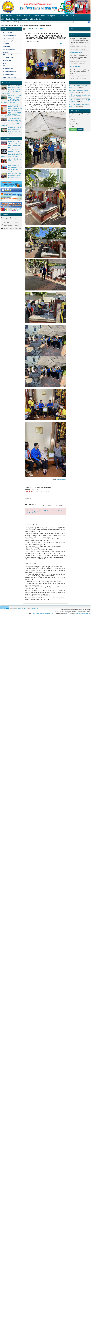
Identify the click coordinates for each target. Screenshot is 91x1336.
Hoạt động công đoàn (9, 49)
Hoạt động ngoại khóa (9, 41)
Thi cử (4, 63)
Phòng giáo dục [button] (36, 19)
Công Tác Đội (6, 46)
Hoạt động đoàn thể (8, 38)
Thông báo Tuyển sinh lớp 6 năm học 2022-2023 (39, 581)
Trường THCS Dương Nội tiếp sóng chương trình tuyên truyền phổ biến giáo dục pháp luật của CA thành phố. (11, 122)
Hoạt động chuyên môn (12, 35)
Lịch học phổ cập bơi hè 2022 (34, 596)
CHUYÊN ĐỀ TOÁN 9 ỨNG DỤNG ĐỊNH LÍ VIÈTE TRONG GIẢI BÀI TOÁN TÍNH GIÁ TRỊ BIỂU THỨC (11, 89)
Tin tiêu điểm (6, 139)
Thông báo (12, 66)
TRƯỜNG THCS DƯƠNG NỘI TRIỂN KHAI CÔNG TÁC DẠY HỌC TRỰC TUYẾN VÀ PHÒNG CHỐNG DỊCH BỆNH (11, 153)
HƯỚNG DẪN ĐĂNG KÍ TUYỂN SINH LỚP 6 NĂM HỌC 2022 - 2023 (45, 577)
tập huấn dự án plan (31, 559)
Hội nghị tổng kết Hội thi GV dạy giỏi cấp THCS (14, 160)
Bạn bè (72, 119)
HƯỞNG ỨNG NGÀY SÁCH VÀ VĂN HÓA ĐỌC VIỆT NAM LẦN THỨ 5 (14, 130)
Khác (71, 126)
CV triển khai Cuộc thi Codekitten (35, 550)
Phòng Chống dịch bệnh (12, 77)
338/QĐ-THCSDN (75, 67)
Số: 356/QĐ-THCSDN (76, 52)
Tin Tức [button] (19, 16)
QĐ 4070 (28, 548)
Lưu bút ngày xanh (8, 68)
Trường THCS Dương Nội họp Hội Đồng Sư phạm (40, 567)
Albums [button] (36, 16)
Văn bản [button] (28, 16)
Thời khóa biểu (7, 60)
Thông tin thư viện (8, 55)
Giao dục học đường (8, 57)
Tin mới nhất (6, 83)
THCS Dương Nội (61, 479)
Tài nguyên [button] (52, 16)
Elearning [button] (25, 19)
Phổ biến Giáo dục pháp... (12, 71)
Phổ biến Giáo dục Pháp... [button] (10, 19)
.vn (66, 613)
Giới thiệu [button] (10, 16)
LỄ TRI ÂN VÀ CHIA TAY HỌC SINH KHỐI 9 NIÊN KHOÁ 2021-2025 (14, 144)
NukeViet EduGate (21, 608)
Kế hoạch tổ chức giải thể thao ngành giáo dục (39, 546)
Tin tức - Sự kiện (38, 28)
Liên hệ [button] (74, 16)
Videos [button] (43, 16)
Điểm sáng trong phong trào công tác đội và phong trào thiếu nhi (15, 175)
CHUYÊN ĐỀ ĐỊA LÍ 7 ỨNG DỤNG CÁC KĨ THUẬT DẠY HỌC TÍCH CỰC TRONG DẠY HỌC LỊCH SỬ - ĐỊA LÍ (11, 99)
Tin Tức (29, 28)
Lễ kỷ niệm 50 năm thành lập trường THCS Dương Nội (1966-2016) (15, 168)
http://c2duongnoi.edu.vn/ (83, 613)
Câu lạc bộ (6, 43)
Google (72, 121)
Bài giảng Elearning (8, 74)
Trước (71, 81)
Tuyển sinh (6, 52)
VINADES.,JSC (35, 608)
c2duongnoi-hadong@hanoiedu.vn (43, 613)
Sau (88, 80)
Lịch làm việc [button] (63, 16)
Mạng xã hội (73, 124)
